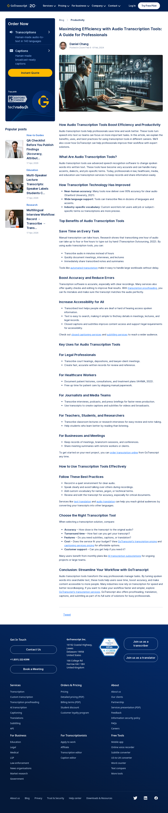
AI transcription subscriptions (124, 555)
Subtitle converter (120, 752)
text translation (82, 501)
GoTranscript (14, 14)
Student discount (70, 707)
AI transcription (18, 707)
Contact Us (33, 649)
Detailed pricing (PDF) (72, 696)
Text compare (118, 768)
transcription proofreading (142, 288)
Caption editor (68, 757)
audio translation (105, 501)
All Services (31, 14)
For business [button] (80, 5)
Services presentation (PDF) (126, 707)
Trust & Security (55, 798)
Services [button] (49, 5)
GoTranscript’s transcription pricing (137, 541)
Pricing (64, 691)
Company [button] (99, 5)
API (12, 728)
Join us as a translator (140, 658)
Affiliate (65, 747)
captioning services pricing (79, 545)
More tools (117, 773)
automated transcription (84, 267)
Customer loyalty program (75, 712)
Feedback (116, 712)
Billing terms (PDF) (71, 702)
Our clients (117, 696)
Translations (16, 717)
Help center (75, 798)
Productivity (77, 20)
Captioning (16, 712)
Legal (13, 747)
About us (116, 691)
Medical (14, 752)
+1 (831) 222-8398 (19, 659)
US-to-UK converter (121, 757)
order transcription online (124, 452)
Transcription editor (71, 752)
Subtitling (15, 723)
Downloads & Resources (99, 798)
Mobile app (117, 741)
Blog (61, 20)
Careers (115, 728)
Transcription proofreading (24, 702)
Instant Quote (30, 72)
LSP (12, 757)
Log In (132, 5)
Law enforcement (19, 763)
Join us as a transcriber (140, 643)
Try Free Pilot (149, 5)
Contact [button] (114, 5)
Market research (19, 773)
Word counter (118, 763)
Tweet (67, 614)
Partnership (117, 702)
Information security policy (125, 717)
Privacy (38, 798)
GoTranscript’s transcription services (79, 591)
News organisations (21, 768)
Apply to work (68, 741)
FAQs (114, 723)
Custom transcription (21, 696)
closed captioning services (86, 334)
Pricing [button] (63, 5)
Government (17, 778)
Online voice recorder (122, 747)
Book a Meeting (33, 669)
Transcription (17, 691)
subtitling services (117, 334)
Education (15, 741)
